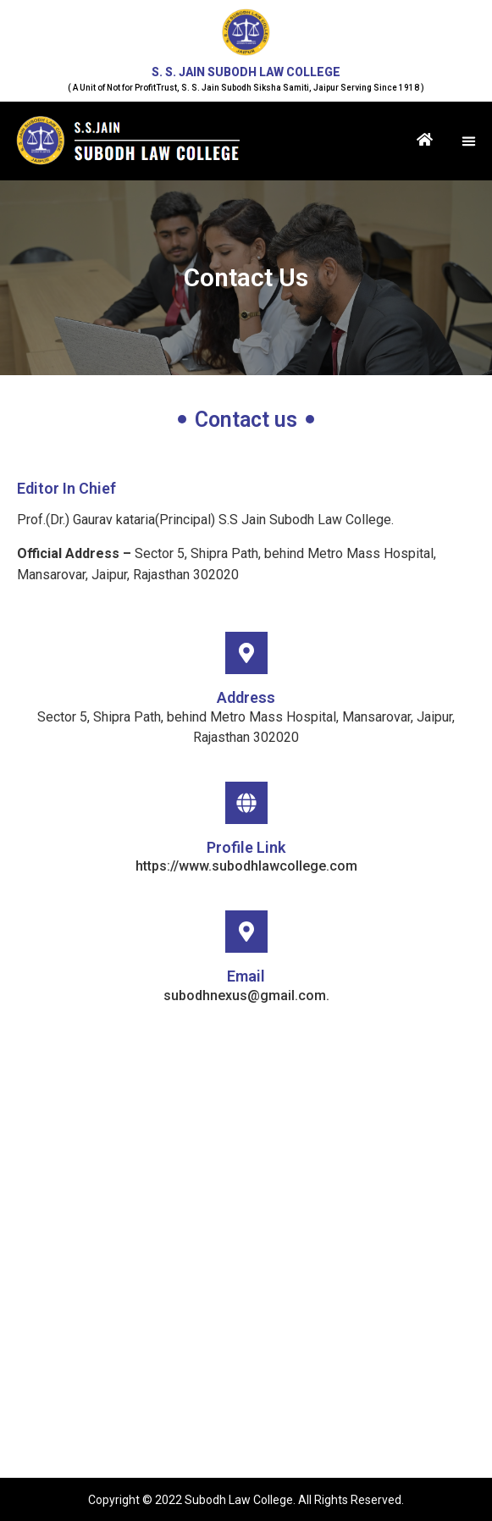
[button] (469, 141)
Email (246, 976)
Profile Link (246, 847)
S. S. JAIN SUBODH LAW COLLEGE (246, 72)
